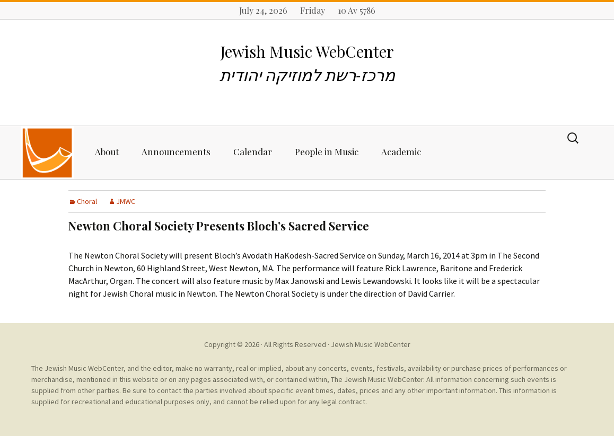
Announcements (176, 151)
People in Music (326, 151)
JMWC (125, 201)
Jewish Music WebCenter (370, 344)
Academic (401, 151)
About (107, 151)
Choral (87, 201)
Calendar (252, 151)
